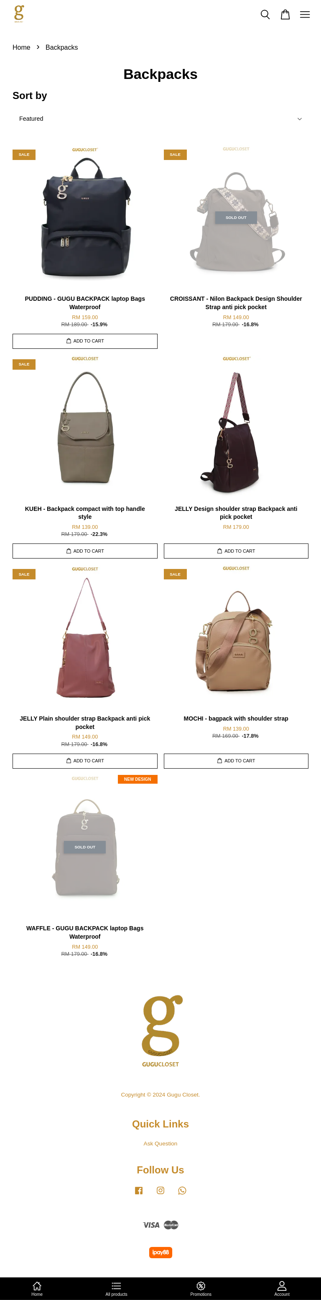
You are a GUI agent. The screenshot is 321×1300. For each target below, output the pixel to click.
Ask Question (161, 1143)
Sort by (30, 95)
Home (22, 47)
